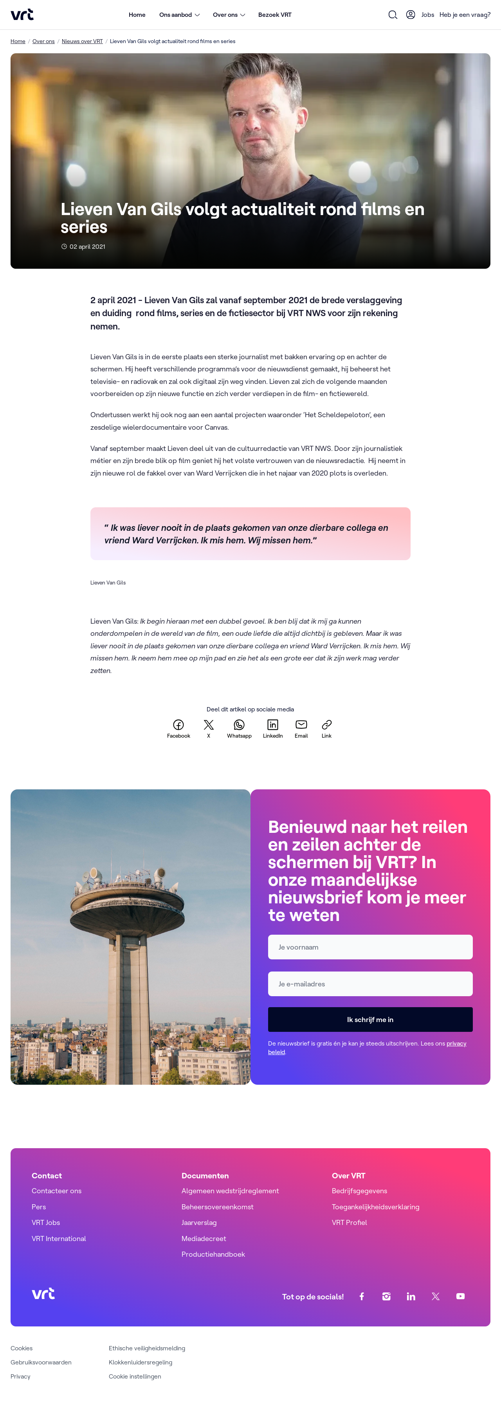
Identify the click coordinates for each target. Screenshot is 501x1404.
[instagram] (386, 1296)
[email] (301, 728)
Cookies (21, 1348)
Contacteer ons (56, 1190)
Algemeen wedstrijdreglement (230, 1190)
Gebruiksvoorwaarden (41, 1362)
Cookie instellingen (135, 1376)
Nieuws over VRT (82, 41)
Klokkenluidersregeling (140, 1362)
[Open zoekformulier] (393, 14)
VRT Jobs (46, 1222)
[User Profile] (411, 14)
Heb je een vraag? (465, 14)
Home (137, 14)
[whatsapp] (239, 728)
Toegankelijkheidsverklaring (376, 1206)
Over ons (43, 41)
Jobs (428, 14)
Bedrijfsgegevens (359, 1190)
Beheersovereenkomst (218, 1206)
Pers (39, 1206)
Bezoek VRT (275, 14)
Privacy (21, 1376)
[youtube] (460, 1296)
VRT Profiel (349, 1222)
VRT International (59, 1238)
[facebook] (179, 728)
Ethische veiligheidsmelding (147, 1348)
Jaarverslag (199, 1222)
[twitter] (208, 728)
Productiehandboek (213, 1254)
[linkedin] (273, 728)
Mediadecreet (204, 1238)
